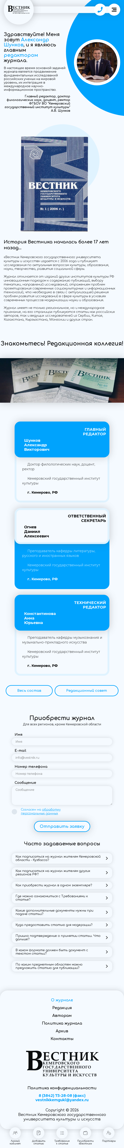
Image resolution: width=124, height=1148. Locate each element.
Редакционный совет (86, 690)
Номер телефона (31, 767)
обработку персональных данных (41, 811)
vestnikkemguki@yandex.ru (62, 1100)
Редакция (62, 1008)
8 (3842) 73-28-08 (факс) (62, 1096)
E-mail (20, 751)
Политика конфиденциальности (62, 1088)
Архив (62, 1031)
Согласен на (41, 811)
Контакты (62, 1039)
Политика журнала (62, 1023)
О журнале (62, 1000)
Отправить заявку (62, 826)
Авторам (62, 1015)
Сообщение (25, 783)
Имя (18, 734)
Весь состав (29, 690)
